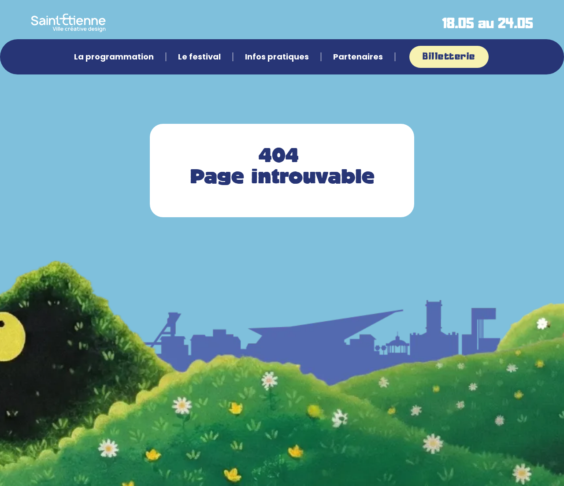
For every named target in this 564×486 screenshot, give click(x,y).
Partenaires (358, 56)
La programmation (114, 56)
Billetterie (449, 56)
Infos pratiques (277, 56)
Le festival (199, 56)
